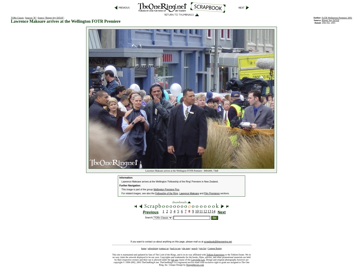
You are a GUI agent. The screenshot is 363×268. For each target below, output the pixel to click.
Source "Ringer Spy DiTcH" (51, 17)
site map (186, 248)
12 (205, 211)
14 (213, 211)
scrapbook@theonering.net (218, 241)
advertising (153, 248)
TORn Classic (17, 17)
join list (202, 248)
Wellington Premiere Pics (166, 189)
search (194, 248)
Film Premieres (212, 193)
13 (209, 211)
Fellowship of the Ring (166, 193)
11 (201, 211)
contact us (164, 248)
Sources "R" (30, 17)
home (143, 248)
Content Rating (215, 248)
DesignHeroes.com (195, 265)
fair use (174, 259)
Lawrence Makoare (189, 193)
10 (197, 211)
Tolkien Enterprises (216, 254)
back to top (175, 248)
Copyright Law (198, 259)
